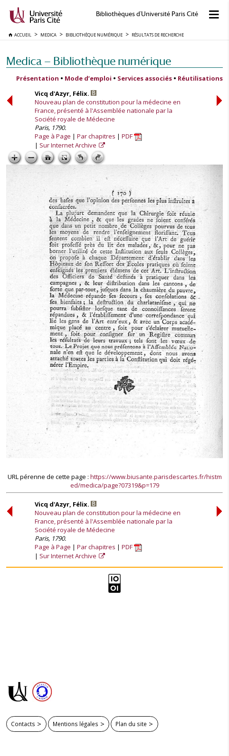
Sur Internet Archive (68, 145)
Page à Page (53, 136)
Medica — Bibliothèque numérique (88, 61)
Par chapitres (96, 136)
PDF (132, 136)
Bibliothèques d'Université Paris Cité (147, 14)
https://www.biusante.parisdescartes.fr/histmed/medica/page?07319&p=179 (146, 480)
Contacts (23, 724)
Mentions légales (75, 724)
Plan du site (131, 724)
